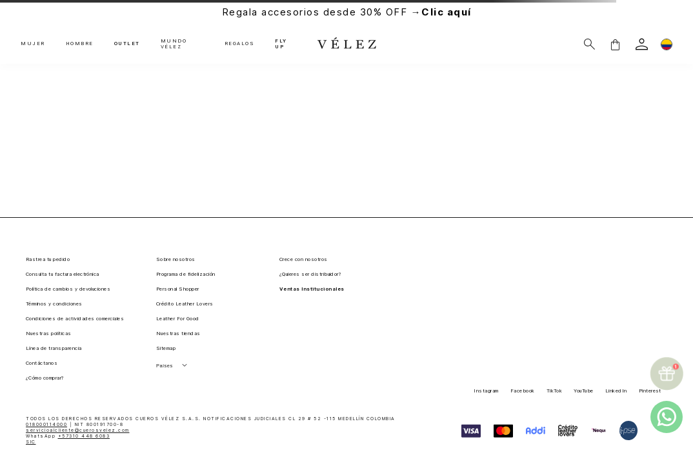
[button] (614, 44)
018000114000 (46, 424)
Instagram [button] (486, 391)
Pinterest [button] (650, 391)
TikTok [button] (555, 391)
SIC (31, 442)
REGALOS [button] (240, 43)
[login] (642, 44)
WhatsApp (68, 436)
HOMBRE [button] (80, 43)
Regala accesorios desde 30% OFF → (347, 11)
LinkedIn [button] (616, 391)
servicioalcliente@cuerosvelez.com (78, 430)
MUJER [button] (33, 43)
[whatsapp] (666, 417)
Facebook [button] (522, 391)
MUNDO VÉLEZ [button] (174, 44)
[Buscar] (589, 44)
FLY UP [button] (281, 44)
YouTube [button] (583, 391)
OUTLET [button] (127, 43)
